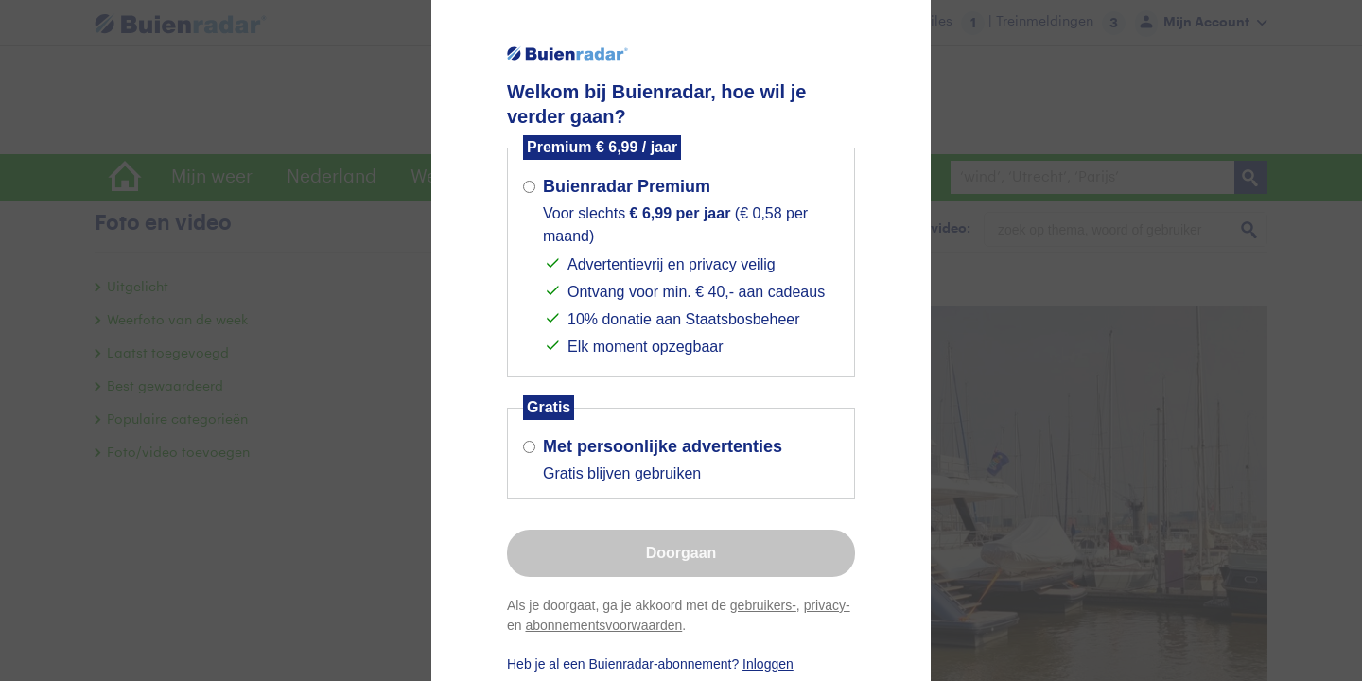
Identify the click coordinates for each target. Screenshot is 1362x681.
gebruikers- (763, 605)
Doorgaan (681, 553)
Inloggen (768, 664)
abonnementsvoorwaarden (603, 625)
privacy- (827, 605)
